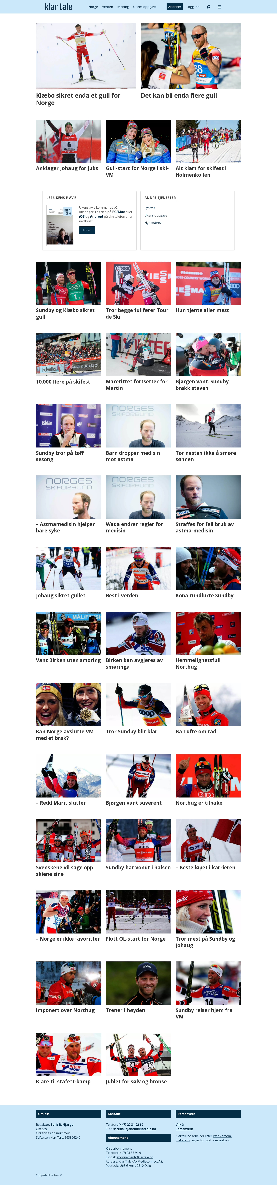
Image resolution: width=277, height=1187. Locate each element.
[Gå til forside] (58, 7)
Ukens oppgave (145, 6)
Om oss (41, 1129)
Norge (93, 6)
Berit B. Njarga (62, 1124)
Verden (107, 6)
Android (96, 216)
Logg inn (192, 6)
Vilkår (180, 1124)
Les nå (87, 230)
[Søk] (208, 6)
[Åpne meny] (220, 6)
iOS (82, 216)
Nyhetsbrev (152, 223)
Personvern (184, 1129)
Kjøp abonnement (119, 1148)
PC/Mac (118, 212)
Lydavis (149, 208)
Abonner (174, 6)
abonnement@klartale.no (135, 1157)
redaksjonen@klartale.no (136, 1129)
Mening (123, 6)
